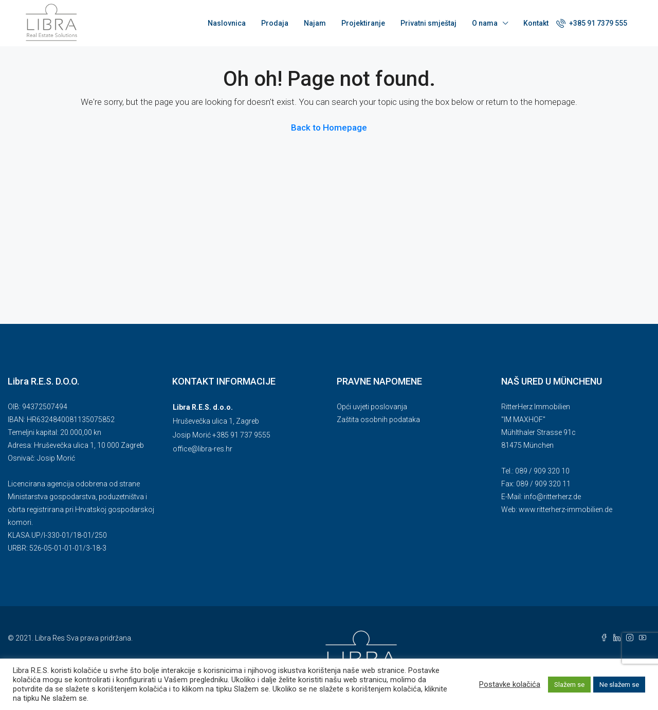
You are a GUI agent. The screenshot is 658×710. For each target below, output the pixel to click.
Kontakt (536, 23)
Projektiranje (363, 23)
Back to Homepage (329, 127)
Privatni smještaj (428, 23)
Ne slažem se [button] (619, 684)
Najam (315, 23)
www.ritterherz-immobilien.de (565, 509)
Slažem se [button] (569, 684)
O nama (485, 23)
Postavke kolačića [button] (509, 684)
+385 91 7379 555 (591, 23)
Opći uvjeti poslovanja (372, 407)
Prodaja (274, 23)
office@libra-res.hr (202, 449)
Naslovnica (227, 23)
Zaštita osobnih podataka (378, 419)
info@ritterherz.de (552, 497)
